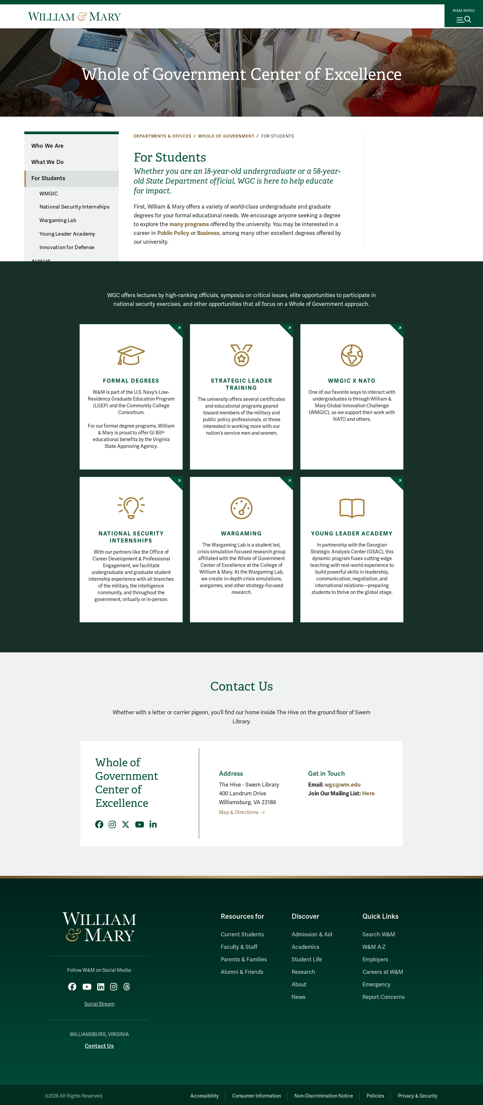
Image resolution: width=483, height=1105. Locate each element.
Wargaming (241, 533)
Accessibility (176, 1093)
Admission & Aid (312, 934)
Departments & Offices (162, 136)
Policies (366, 1093)
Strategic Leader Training (241, 384)
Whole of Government (226, 136)
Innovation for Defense (67, 247)
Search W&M (379, 934)
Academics (305, 947)
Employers (375, 959)
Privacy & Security (414, 1093)
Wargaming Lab (57, 220)
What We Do (47, 162)
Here (368, 793)
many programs (189, 224)
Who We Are (47, 146)
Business (208, 233)
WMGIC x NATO (352, 381)
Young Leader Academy (67, 234)
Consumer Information (235, 1093)
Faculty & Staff (239, 947)
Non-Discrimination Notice (308, 1093)
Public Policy (173, 233)
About (299, 984)
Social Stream (99, 1001)
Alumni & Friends (242, 972)
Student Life (307, 959)
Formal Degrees (131, 381)
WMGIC (48, 194)
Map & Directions (238, 812)
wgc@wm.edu (343, 784)
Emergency (377, 984)
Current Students (242, 934)
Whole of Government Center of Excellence (241, 75)
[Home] (74, 16)
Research (303, 972)
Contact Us (99, 1043)
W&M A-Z (374, 947)
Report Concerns (384, 997)
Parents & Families (244, 959)
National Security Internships (74, 207)
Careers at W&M (383, 972)
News (298, 997)
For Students (48, 178)
